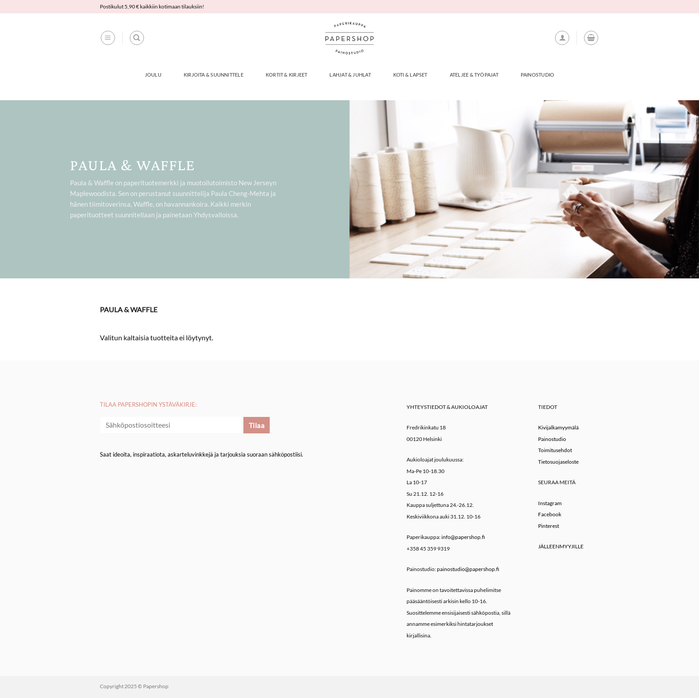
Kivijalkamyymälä (558, 427)
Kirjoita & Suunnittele (213, 75)
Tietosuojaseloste (558, 461)
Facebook (549, 514)
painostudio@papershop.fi (468, 569)
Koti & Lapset (410, 75)
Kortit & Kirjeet (287, 75)
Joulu (153, 75)
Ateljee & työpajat (474, 75)
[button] (108, 38)
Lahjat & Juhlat (349, 75)
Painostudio (537, 75)
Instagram (550, 503)
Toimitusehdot (555, 450)
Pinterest (548, 525)
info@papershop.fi (463, 537)
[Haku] (137, 38)
